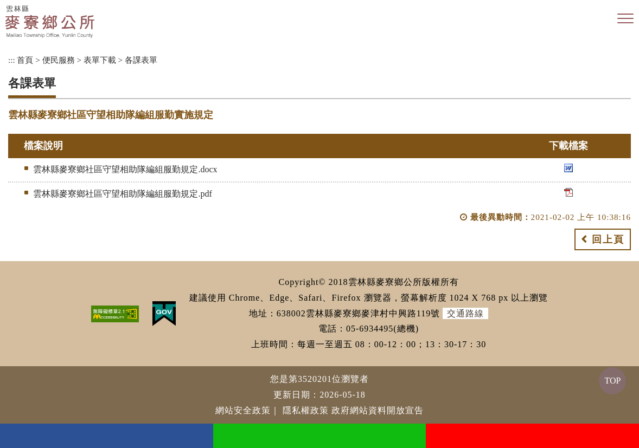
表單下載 (100, 59)
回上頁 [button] (608, 239)
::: (11, 59)
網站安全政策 (243, 410)
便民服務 (58, 59)
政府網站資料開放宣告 (377, 410)
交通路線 (465, 313)
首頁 (25, 59)
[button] (625, 19)
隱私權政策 (306, 410)
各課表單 (141, 59)
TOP (612, 380)
